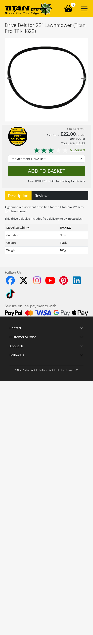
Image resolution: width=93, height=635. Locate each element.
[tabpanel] (46, 228)
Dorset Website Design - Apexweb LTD (60, 370)
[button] (84, 8)
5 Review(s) (59, 150)
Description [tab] (18, 195)
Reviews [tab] (42, 195)
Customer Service (23, 337)
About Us (17, 346)
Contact (15, 328)
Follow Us (17, 355)
